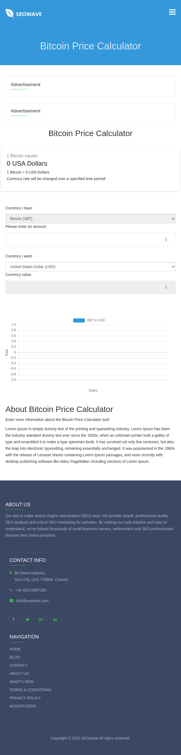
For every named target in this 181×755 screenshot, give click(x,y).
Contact (18, 665)
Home (15, 649)
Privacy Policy (25, 698)
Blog (14, 657)
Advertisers (22, 706)
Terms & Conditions (30, 690)
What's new (21, 681)
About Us (19, 673)
